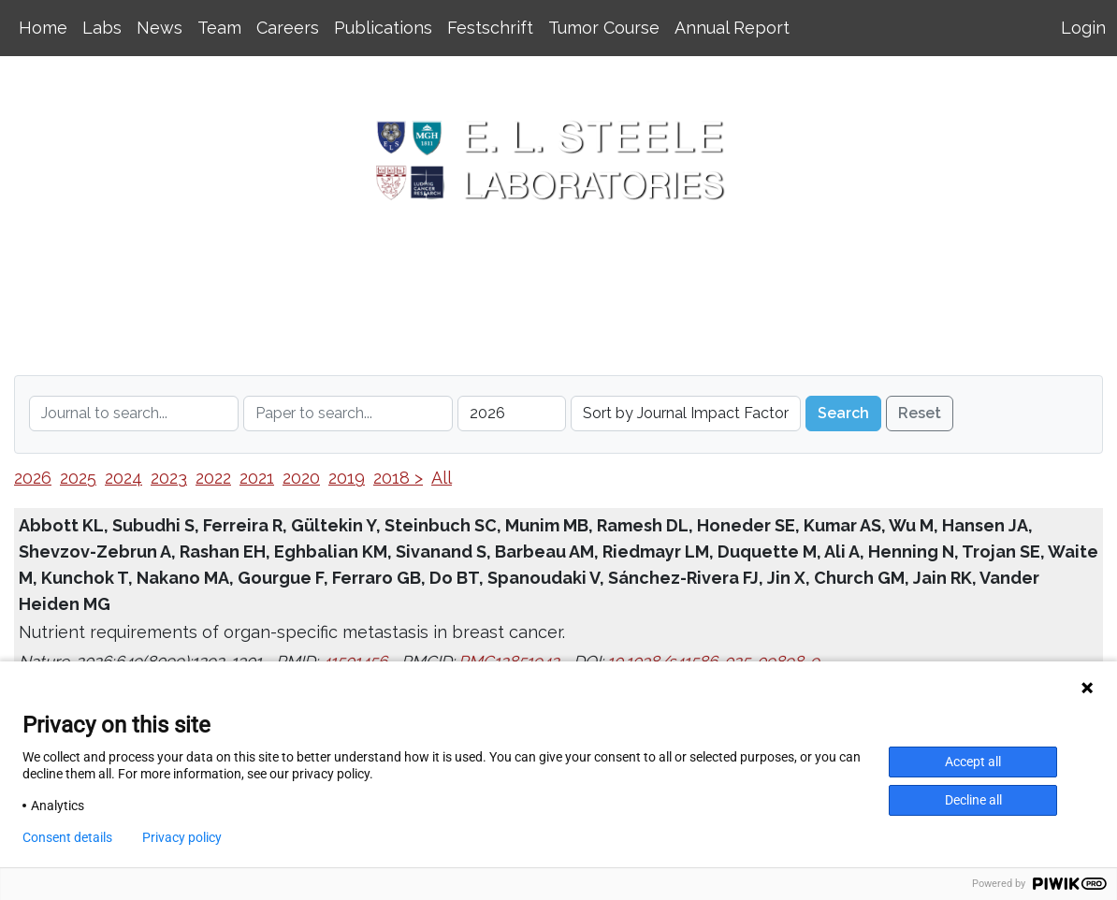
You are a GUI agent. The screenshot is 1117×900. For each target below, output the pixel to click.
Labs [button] (102, 27)
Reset (919, 413)
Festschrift (490, 27)
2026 (32, 477)
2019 (346, 477)
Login (1083, 27)
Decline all (973, 799)
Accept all (973, 761)
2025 (78, 477)
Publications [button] (383, 27)
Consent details (67, 837)
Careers (287, 27)
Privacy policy (182, 837)
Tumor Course (604, 27)
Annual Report (732, 27)
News (159, 27)
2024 (123, 477)
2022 (213, 477)
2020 (301, 477)
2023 (169, 477)
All (441, 477)
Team (219, 27)
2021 (256, 477)
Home (43, 27)
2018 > (398, 477)
